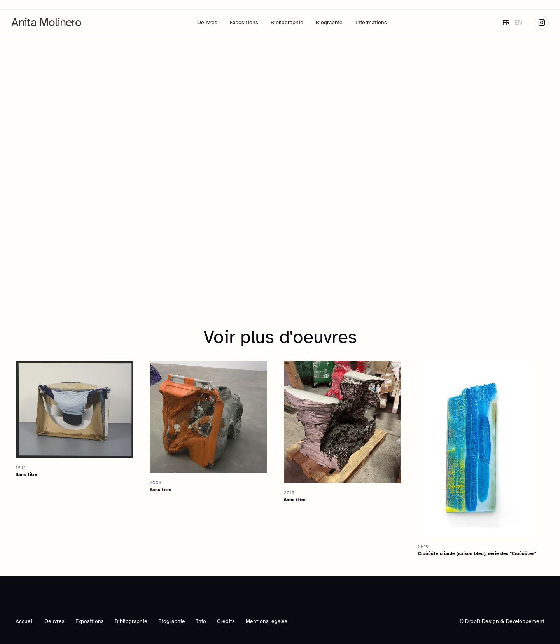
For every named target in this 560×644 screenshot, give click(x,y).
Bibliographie (287, 22)
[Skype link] (542, 23)
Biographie (329, 22)
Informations (371, 22)
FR (506, 22)
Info (201, 621)
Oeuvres (207, 22)
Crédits (226, 621)
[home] (46, 22)
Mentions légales (266, 621)
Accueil (24, 621)
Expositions (244, 22)
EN (518, 22)
